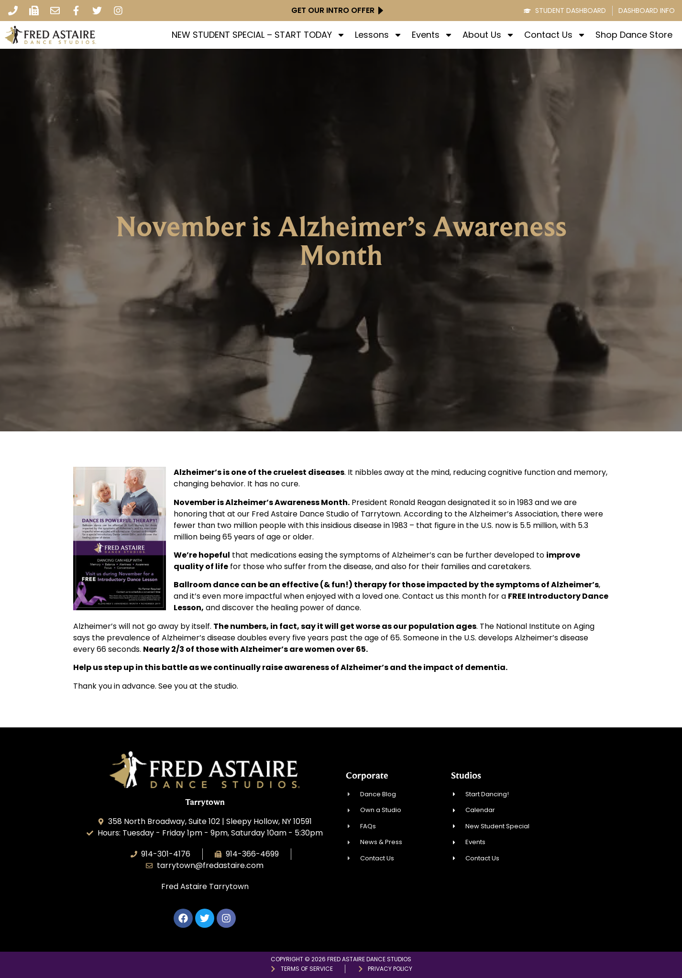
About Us (488, 35)
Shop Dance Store (633, 35)
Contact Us (555, 35)
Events (432, 35)
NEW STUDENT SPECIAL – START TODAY (258, 35)
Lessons (378, 35)
